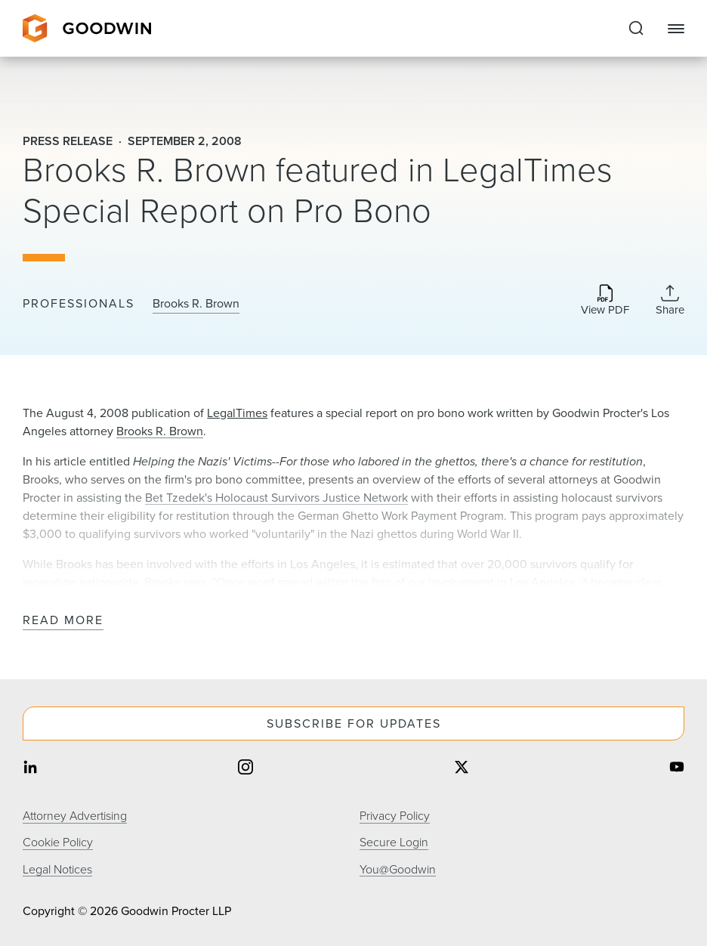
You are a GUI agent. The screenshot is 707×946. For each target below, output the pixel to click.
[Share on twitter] (461, 768)
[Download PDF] (605, 301)
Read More (63, 621)
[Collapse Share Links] (670, 300)
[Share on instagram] (245, 768)
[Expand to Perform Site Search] (636, 28)
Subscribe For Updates (354, 723)
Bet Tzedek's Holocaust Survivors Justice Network (276, 497)
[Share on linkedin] (30, 768)
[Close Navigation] (676, 28)
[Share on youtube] (676, 768)
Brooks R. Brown (196, 303)
